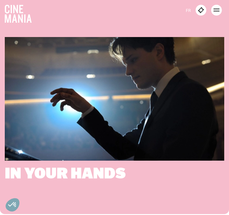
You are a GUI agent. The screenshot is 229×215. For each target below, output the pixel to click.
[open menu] (216, 10)
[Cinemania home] (20, 12)
